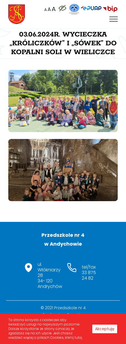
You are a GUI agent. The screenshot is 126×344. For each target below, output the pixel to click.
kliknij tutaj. (74, 337)
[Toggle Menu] (113, 19)
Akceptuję (104, 329)
